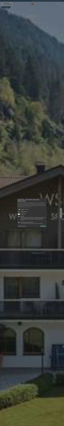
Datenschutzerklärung (28, 206)
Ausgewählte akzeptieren (22, 226)
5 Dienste (22, 220)
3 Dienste (22, 210)
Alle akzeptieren (43, 226)
